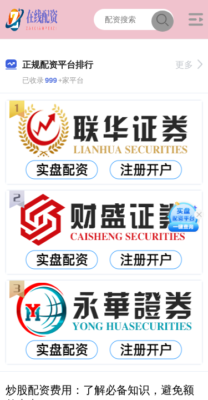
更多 (188, 64)
